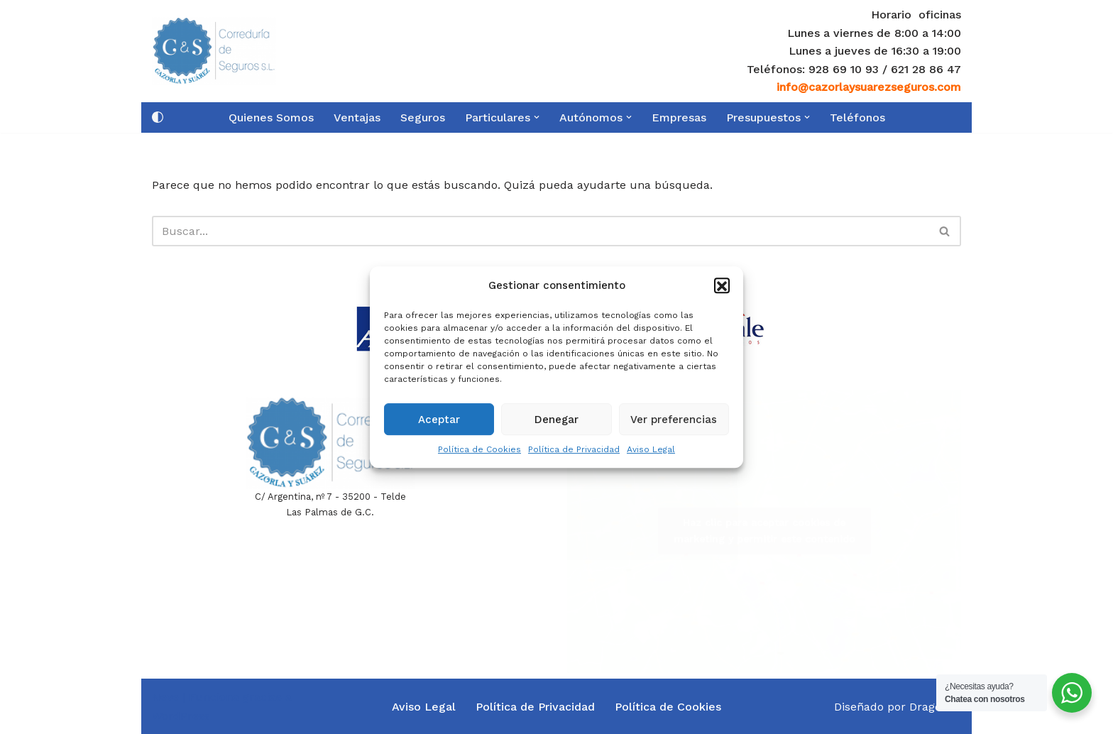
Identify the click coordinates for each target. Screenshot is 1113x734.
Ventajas (357, 117)
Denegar (556, 426)
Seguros (422, 117)
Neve (165, 696)
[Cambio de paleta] (157, 117)
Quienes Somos (271, 117)
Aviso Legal (651, 456)
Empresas (679, 117)
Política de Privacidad (574, 456)
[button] (722, 292)
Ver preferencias (673, 426)
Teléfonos (857, 117)
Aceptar (439, 426)
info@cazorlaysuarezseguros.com (869, 87)
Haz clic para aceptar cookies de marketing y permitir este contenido (764, 530)
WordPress (181, 716)
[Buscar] (540, 231)
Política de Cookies (479, 456)
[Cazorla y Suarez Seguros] (214, 50)
